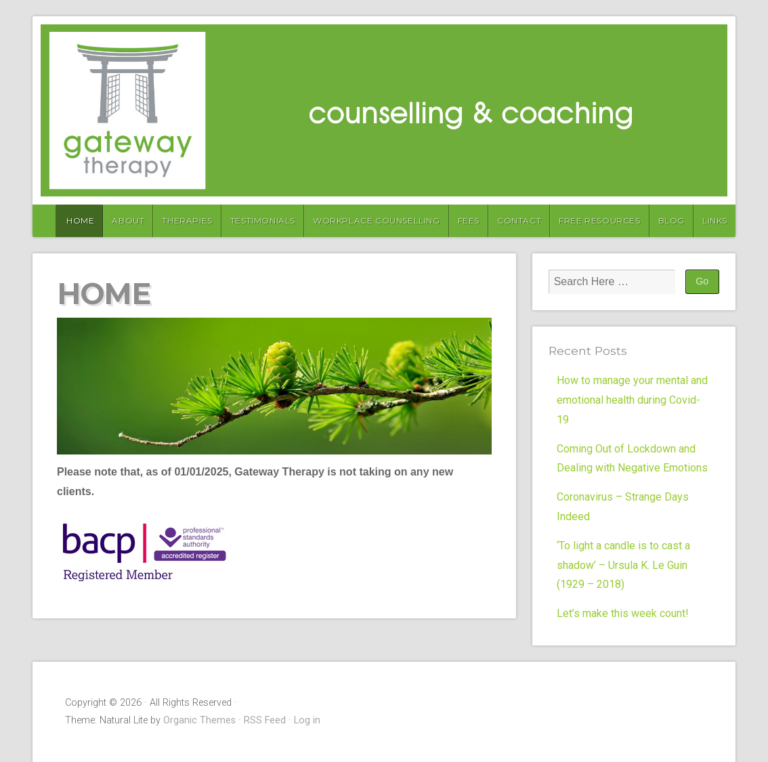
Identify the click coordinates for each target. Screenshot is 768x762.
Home (80, 220)
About (128, 220)
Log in (307, 720)
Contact (519, 220)
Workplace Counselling (376, 220)
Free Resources (599, 220)
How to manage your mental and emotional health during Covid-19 (632, 400)
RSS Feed (265, 720)
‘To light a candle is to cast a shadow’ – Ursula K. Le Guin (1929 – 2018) (623, 565)
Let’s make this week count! (623, 613)
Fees (468, 220)
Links (714, 220)
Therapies (187, 220)
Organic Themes (199, 720)
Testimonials (262, 220)
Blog (671, 220)
